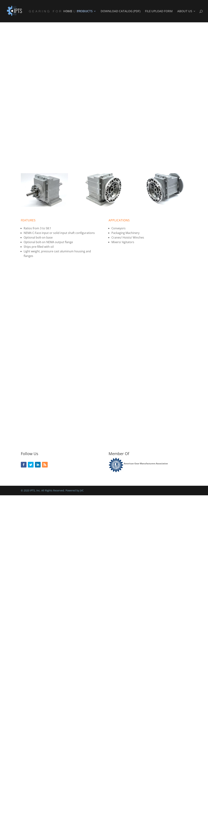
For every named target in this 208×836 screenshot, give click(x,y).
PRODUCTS (85, 11)
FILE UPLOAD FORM (159, 11)
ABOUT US (184, 11)
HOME (67, 11)
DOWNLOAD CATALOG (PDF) (120, 11)
